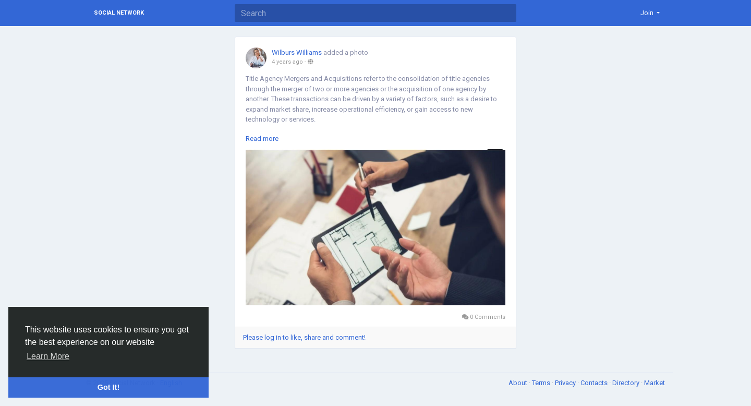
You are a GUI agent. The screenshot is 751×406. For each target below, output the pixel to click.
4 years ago (287, 61)
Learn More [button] (48, 356)
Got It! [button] (108, 387)
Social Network (119, 12)
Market (654, 383)
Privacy (566, 383)
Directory (626, 383)
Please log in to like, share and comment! (304, 337)
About (518, 383)
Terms (542, 383)
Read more (262, 138)
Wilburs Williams (297, 52)
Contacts (594, 383)
